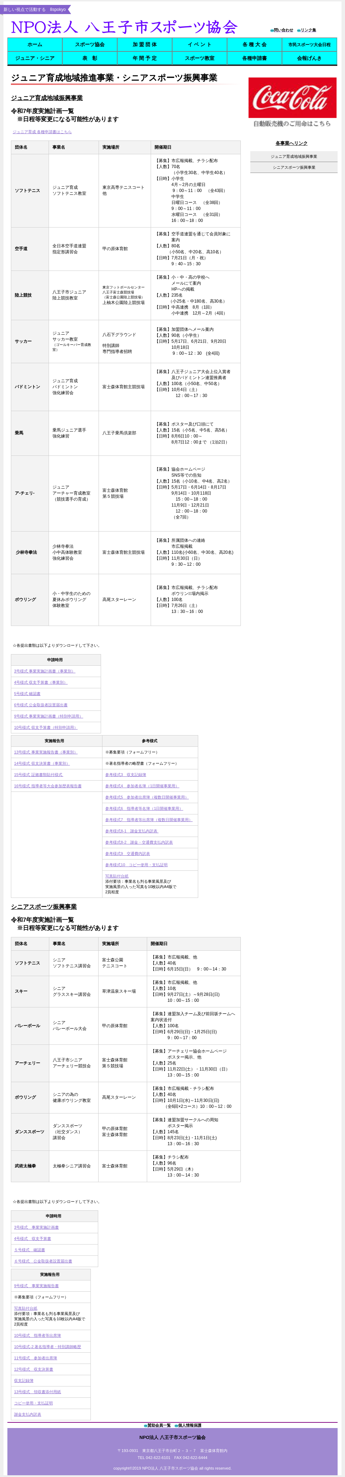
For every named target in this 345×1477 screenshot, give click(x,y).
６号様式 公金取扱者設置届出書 (43, 1261)
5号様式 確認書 (27, 693)
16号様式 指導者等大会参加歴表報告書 (48, 786)
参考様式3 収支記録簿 (125, 774)
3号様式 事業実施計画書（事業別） (44, 671)
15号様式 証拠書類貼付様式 (38, 774)
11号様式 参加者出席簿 (35, 1358)
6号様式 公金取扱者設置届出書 (41, 705)
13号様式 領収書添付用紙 (37, 1392)
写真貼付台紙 (116, 876)
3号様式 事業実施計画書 (36, 1227)
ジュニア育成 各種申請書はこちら (42, 132)
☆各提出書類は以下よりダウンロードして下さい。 (57, 645)
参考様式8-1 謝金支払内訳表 (131, 831)
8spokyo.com (126, 27)
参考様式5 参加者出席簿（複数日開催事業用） (147, 797)
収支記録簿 (23, 1380)
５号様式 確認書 (29, 1250)
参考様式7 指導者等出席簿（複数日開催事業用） (149, 820)
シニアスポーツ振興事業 (44, 907)
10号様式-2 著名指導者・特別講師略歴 (47, 1347)
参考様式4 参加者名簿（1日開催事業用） (142, 786)
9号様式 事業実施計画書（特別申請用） (48, 716)
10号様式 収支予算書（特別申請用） (46, 727)
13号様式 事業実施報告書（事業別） (46, 752)
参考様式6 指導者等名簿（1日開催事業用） (144, 808)
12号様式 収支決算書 (33, 1369)
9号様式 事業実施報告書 (36, 1286)
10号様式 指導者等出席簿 (37, 1335)
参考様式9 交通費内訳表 (127, 853)
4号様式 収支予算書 (32, 1238)
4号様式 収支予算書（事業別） (41, 682)
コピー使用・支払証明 (33, 1403)
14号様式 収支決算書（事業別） (42, 763)
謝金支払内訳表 (27, 1414)
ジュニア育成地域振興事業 (294, 156)
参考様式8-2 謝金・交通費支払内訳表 (139, 842)
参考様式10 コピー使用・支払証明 (136, 865)
